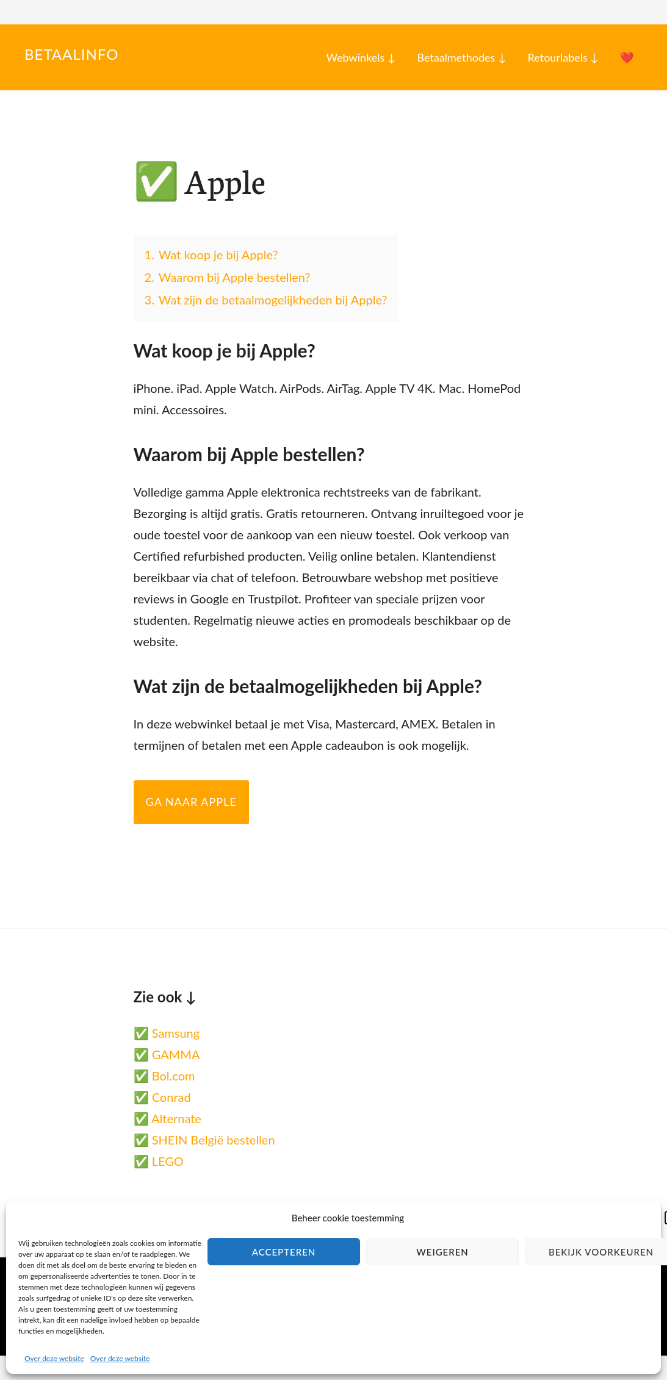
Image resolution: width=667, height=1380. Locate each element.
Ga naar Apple (191, 801)
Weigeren (442, 1251)
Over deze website (54, 1358)
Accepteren (284, 1251)
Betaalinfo (71, 54)
